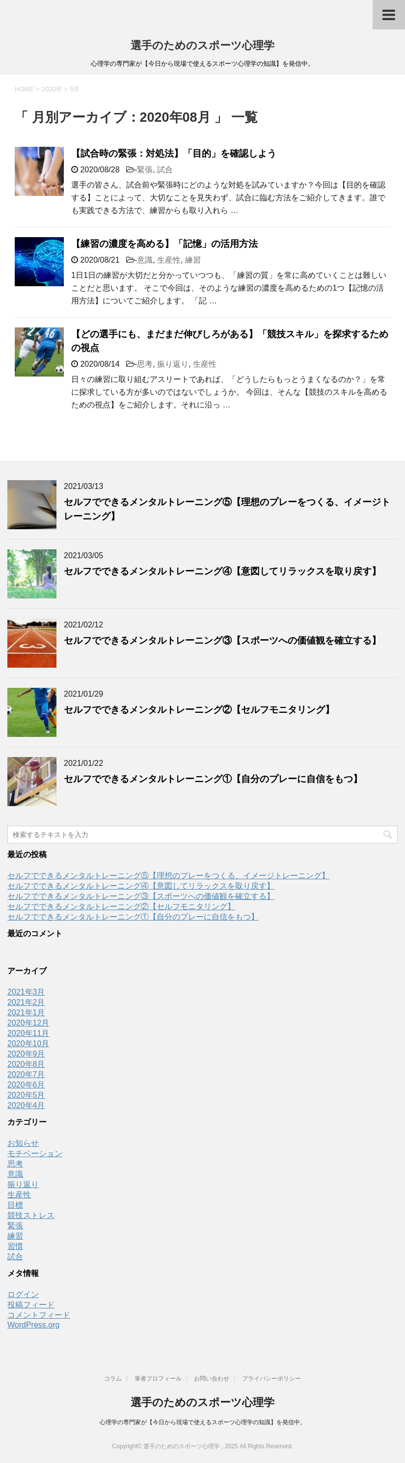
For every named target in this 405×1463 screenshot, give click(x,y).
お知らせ (23, 1143)
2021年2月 (26, 1002)
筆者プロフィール (158, 1378)
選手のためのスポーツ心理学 (202, 45)
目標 (15, 1205)
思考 (145, 364)
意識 (145, 260)
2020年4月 (26, 1105)
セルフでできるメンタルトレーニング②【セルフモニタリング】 (199, 709)
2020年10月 (28, 1043)
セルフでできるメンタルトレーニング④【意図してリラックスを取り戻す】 (222, 571)
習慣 (15, 1246)
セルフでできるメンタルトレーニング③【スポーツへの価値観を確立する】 (222, 640)
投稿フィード (30, 1304)
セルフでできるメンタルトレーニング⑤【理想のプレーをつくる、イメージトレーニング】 (168, 875)
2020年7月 (26, 1074)
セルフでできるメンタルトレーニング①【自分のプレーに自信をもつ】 (213, 779)
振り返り (173, 364)
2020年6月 (26, 1085)
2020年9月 (26, 1054)
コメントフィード (38, 1315)
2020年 (52, 89)
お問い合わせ (211, 1378)
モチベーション (34, 1153)
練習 (193, 260)
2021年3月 (26, 992)
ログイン (23, 1294)
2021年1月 (26, 1012)
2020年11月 (28, 1033)
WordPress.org (33, 1325)
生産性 (169, 260)
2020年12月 (28, 1023)
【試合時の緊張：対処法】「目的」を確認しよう (173, 153)
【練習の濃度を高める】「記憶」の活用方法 (164, 244)
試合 (165, 169)
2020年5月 (26, 1095)
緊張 (145, 169)
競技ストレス (30, 1215)
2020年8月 (26, 1064)
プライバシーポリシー (271, 1378)
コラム (113, 1378)
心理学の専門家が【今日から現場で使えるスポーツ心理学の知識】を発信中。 (203, 1422)
